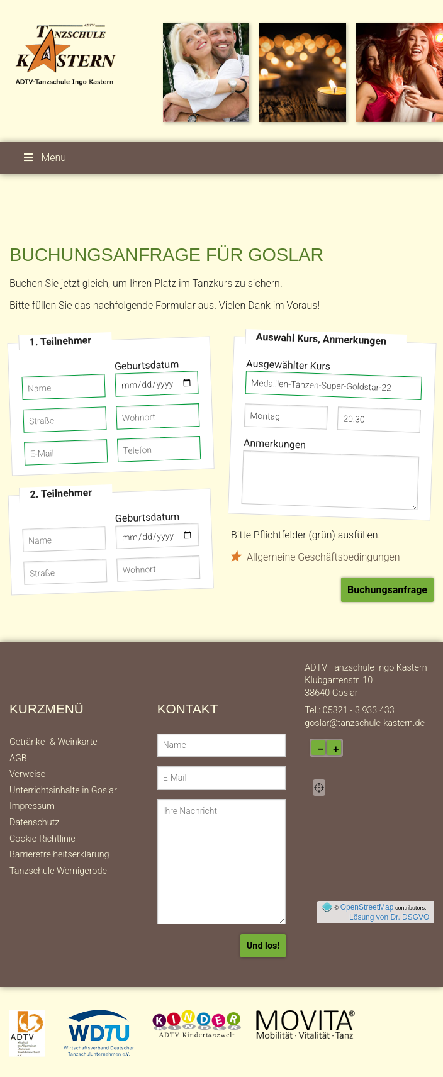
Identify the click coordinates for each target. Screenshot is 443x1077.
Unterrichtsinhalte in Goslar (63, 790)
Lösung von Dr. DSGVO (389, 917)
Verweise (27, 774)
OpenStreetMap (367, 907)
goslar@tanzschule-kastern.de (365, 723)
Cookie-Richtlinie (42, 839)
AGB (18, 758)
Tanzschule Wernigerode (58, 871)
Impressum (32, 806)
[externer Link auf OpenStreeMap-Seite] (327, 907)
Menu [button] (44, 158)
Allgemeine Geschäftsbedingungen (323, 557)
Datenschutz (34, 822)
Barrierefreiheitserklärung (59, 854)
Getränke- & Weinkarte (53, 742)
